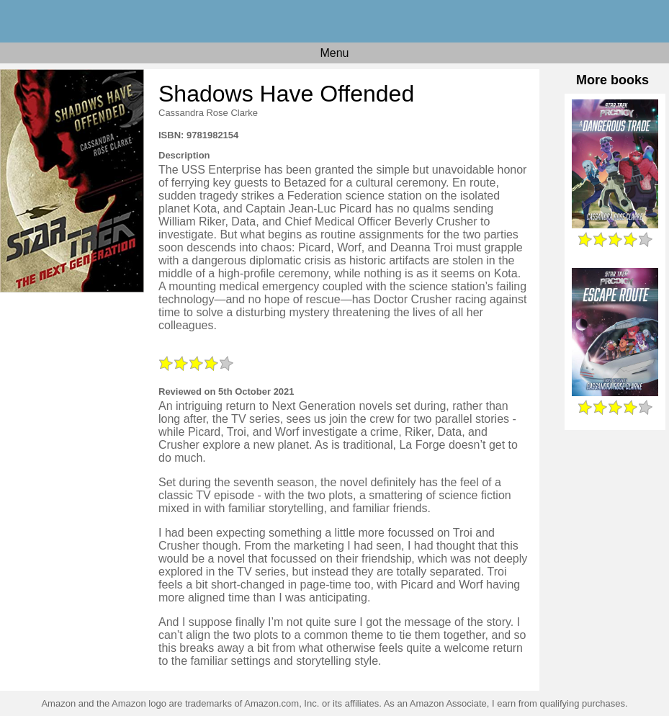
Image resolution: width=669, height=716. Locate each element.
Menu (334, 53)
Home (334, 21)
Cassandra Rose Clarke (208, 112)
